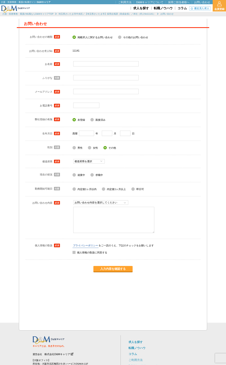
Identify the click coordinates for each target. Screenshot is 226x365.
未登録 (81, 120)
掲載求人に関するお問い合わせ (95, 37)
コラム (133, 354)
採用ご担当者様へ (178, 2)
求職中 (99, 175)
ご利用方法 (136, 360)
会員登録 (219, 5)
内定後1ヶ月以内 (87, 189)
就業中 (81, 175)
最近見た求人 (201, 8)
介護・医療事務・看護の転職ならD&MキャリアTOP (28, 14)
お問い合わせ (202, 2)
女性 (95, 148)
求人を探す (136, 342)
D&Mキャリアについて (150, 2)
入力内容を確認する (113, 268)
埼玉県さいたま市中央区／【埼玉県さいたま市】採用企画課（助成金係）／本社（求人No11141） (107, 14)
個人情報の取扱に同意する (92, 252)
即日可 (140, 189)
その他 (112, 148)
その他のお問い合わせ (135, 37)
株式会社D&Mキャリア (57, 354)
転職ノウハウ (137, 348)
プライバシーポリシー (85, 245)
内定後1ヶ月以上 (116, 189)
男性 (80, 148)
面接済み (100, 120)
